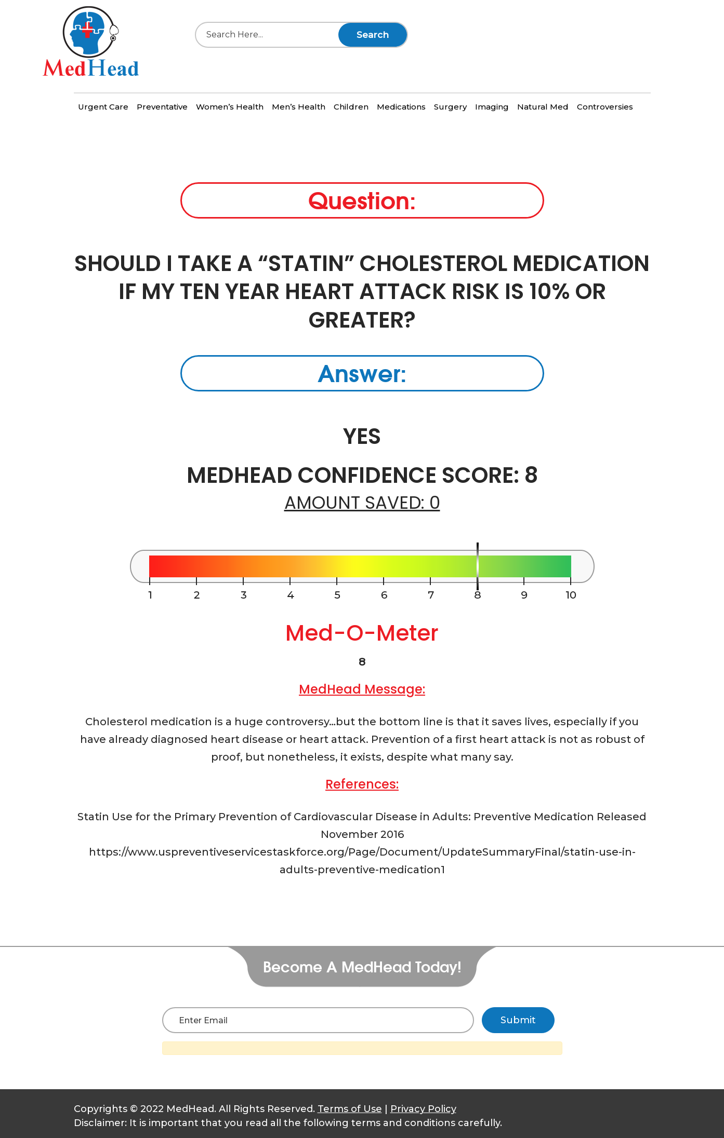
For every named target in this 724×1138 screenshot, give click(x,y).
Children (351, 107)
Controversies (605, 107)
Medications (401, 107)
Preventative (162, 107)
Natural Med (543, 107)
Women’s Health (230, 107)
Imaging (492, 107)
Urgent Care (103, 107)
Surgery (450, 107)
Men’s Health (298, 107)
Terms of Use (350, 1109)
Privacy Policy (423, 1109)
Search (373, 35)
